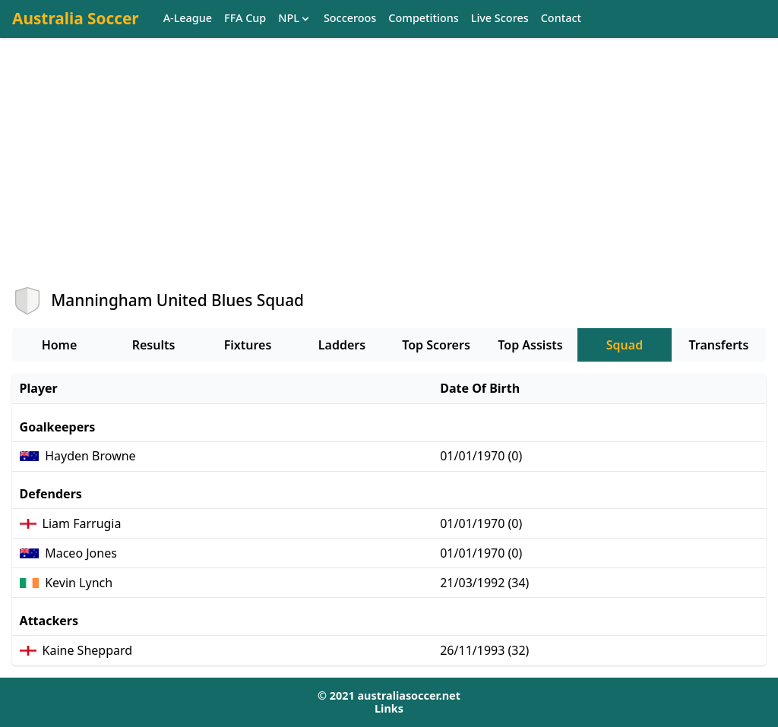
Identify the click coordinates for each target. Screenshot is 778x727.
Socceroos (350, 18)
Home (59, 345)
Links (389, 708)
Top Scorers (436, 345)
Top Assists (530, 345)
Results (154, 345)
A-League (187, 18)
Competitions (423, 18)
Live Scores (500, 18)
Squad (624, 345)
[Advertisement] (389, 175)
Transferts (718, 345)
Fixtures (248, 345)
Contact (561, 18)
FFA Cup (245, 18)
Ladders (341, 345)
